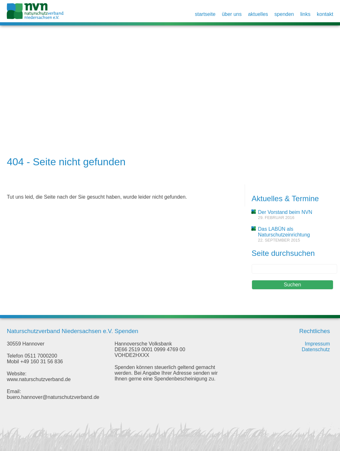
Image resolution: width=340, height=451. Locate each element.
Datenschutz (316, 349)
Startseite (205, 14)
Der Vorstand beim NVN (285, 212)
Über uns (231, 14)
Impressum (317, 343)
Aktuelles (258, 14)
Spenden (284, 14)
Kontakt (325, 14)
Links (305, 14)
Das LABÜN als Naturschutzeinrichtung (284, 231)
